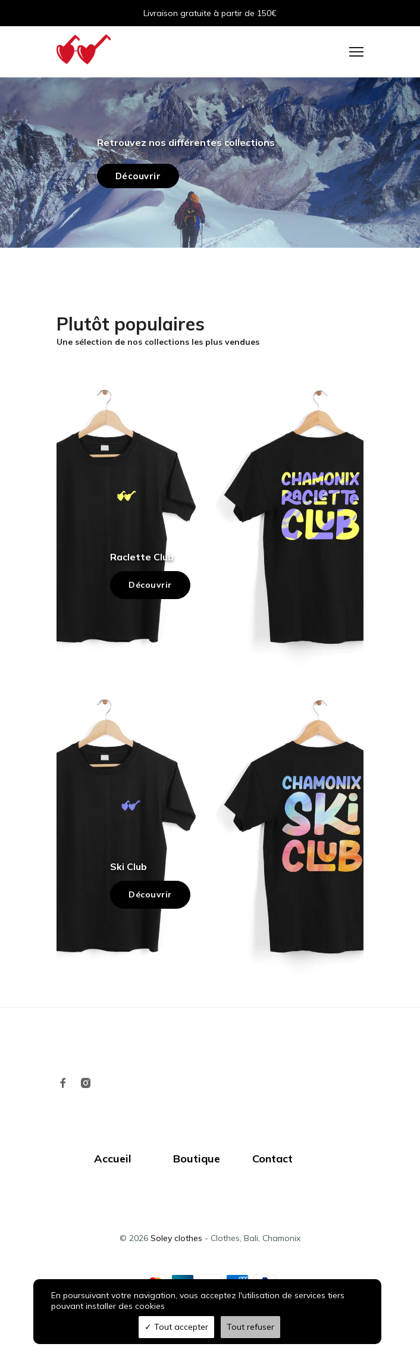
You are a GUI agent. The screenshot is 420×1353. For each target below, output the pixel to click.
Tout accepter (176, 1326)
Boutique (196, 1158)
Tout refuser (250, 1326)
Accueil (112, 1158)
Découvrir (150, 584)
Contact (272, 1158)
